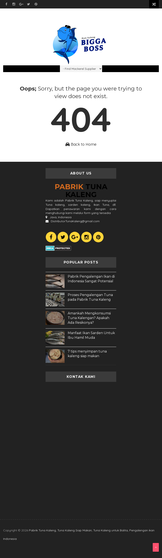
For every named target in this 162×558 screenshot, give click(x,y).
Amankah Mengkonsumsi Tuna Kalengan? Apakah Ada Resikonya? (89, 318)
